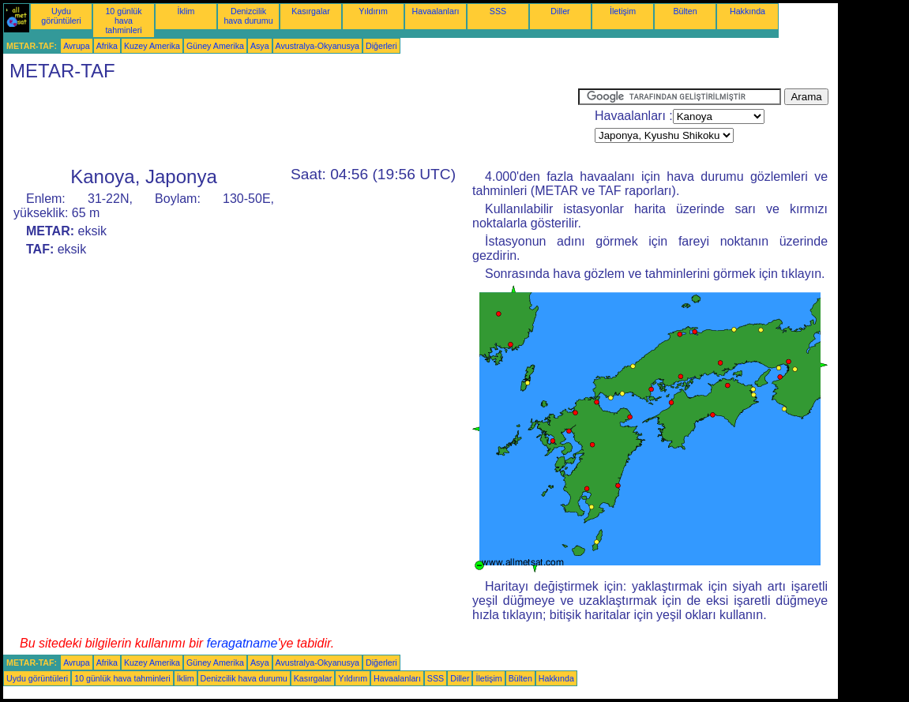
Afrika (107, 46)
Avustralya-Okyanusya (317, 46)
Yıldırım (373, 11)
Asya (259, 46)
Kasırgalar (310, 11)
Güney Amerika (215, 46)
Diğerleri (381, 46)
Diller (559, 11)
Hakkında (747, 11)
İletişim (623, 11)
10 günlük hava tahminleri (123, 20)
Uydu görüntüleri (61, 15)
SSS (498, 11)
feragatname (242, 643)
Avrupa (76, 46)
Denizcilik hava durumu (247, 15)
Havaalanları (436, 11)
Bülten (685, 11)
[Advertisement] (290, 124)
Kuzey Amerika (152, 46)
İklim (186, 11)
